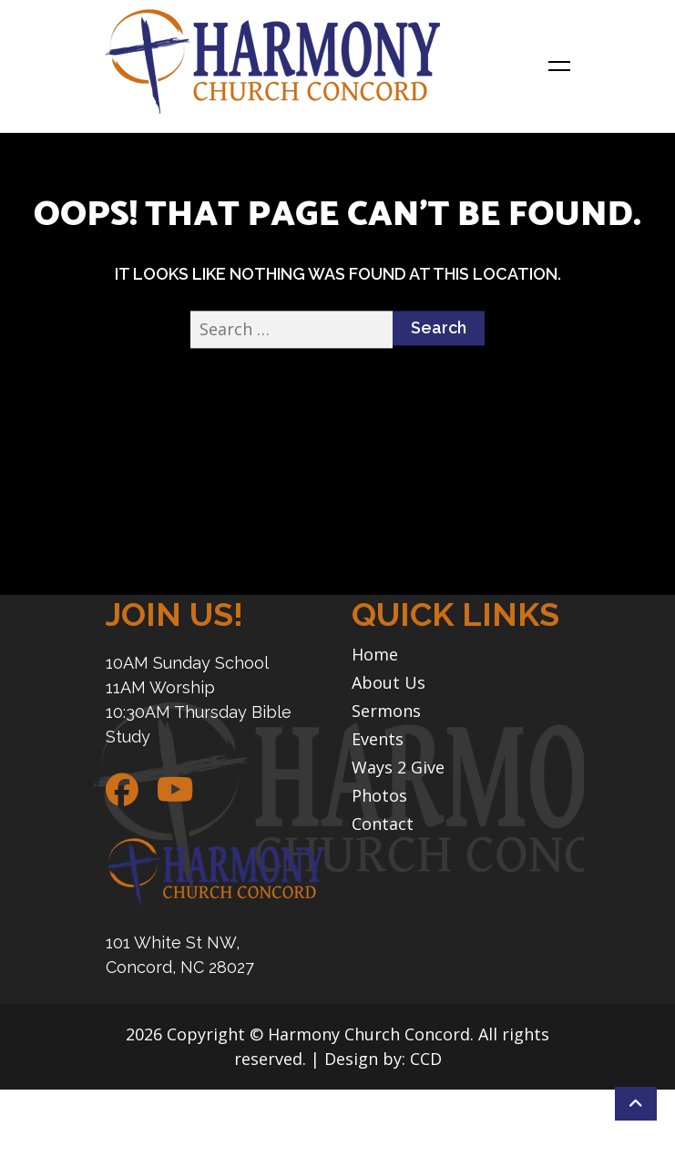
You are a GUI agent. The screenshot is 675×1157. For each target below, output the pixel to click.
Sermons (386, 711)
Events (378, 739)
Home (375, 654)
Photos (379, 796)
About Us (388, 683)
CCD (426, 1059)
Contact (383, 824)
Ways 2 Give (398, 767)
